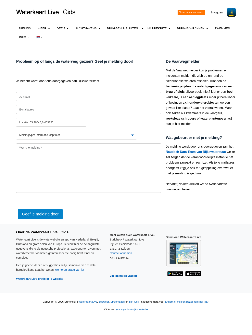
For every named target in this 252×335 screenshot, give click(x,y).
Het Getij (134, 301)
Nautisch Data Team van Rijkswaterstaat (196, 151)
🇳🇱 (39, 37)
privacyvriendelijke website (132, 309)
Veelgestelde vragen (123, 275)
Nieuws (25, 28)
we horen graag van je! (69, 269)
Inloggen (217, 12)
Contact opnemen (121, 253)
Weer (44, 28)
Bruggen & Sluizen (122, 28)
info (24, 37)
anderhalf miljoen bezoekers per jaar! (187, 301)
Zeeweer (104, 301)
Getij (63, 28)
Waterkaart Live (88, 301)
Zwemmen (222, 28)
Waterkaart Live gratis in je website (39, 278)
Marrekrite (158, 28)
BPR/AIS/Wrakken (192, 28)
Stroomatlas (117, 301)
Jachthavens (87, 28)
